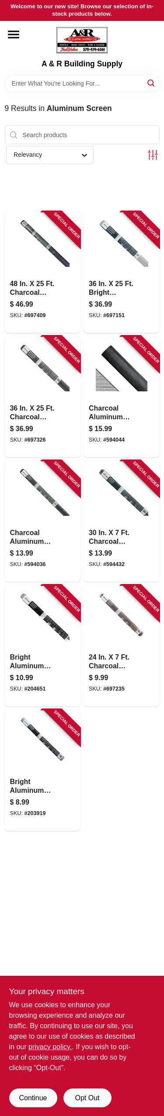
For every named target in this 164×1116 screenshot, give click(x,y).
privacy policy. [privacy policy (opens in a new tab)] (50, 1046)
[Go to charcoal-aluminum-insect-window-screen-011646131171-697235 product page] (122, 645)
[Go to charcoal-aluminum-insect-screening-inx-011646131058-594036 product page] (43, 521)
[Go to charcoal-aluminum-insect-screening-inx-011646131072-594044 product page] (122, 396)
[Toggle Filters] (153, 155)
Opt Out (87, 1098)
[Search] (151, 83)
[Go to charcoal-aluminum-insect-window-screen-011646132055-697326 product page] (43, 396)
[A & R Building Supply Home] (82, 40)
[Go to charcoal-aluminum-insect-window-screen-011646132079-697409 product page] (43, 272)
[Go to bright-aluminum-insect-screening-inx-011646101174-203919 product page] (43, 770)
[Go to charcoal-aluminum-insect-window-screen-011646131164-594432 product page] (122, 521)
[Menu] (13, 34)
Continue (33, 1098)
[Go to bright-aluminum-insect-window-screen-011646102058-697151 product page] (122, 272)
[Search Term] (82, 83)
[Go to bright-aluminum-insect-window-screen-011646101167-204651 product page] (43, 645)
